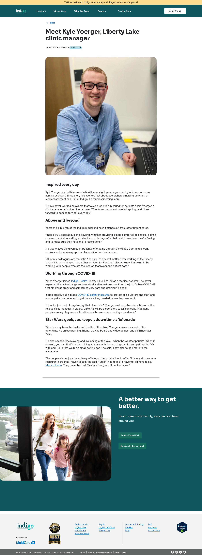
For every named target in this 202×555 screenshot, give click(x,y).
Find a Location (82, 524)
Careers (101, 11)
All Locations (154, 530)
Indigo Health (79, 280)
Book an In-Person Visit (132, 446)
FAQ (150, 524)
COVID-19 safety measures (93, 294)
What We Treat (81, 11)
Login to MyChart (107, 527)
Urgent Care (80, 527)
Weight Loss (104, 530)
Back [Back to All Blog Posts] (52, 22)
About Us (152, 527)
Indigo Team (76, 48)
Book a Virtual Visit (130, 435)
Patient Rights (120, 552)
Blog (127, 530)
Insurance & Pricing (134, 524)
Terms (82, 552)
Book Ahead (175, 11)
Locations (41, 11)
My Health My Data (104, 552)
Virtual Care (60, 11)
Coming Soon (124, 11)
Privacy (91, 552)
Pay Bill (102, 524)
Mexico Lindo (53, 365)
